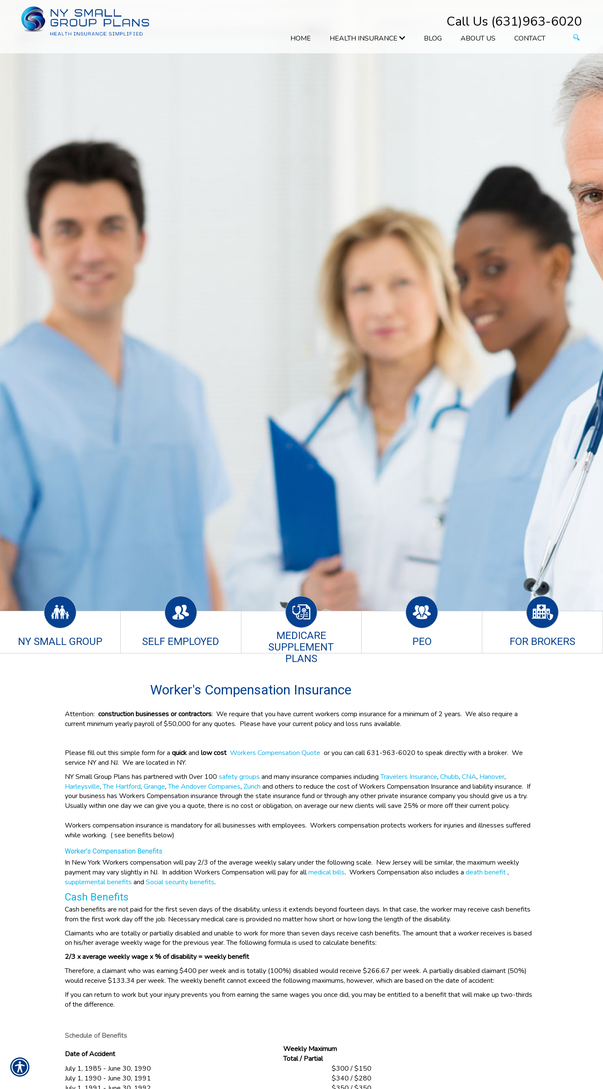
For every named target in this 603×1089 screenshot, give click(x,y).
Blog (433, 38)
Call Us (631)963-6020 (514, 21)
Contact (529, 38)
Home (300, 38)
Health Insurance (367, 38)
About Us (478, 38)
